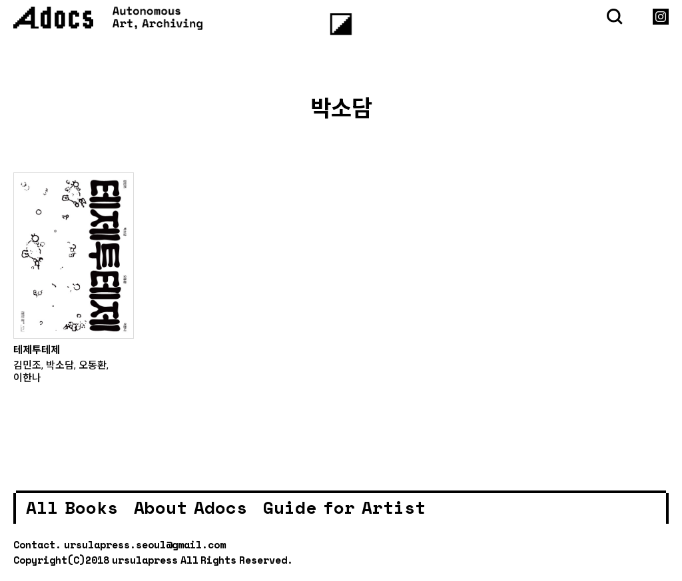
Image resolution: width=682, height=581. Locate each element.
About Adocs (190, 507)
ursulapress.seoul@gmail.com (145, 544)
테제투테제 (36, 349)
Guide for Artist (344, 507)
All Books (72, 507)
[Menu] (341, 24)
